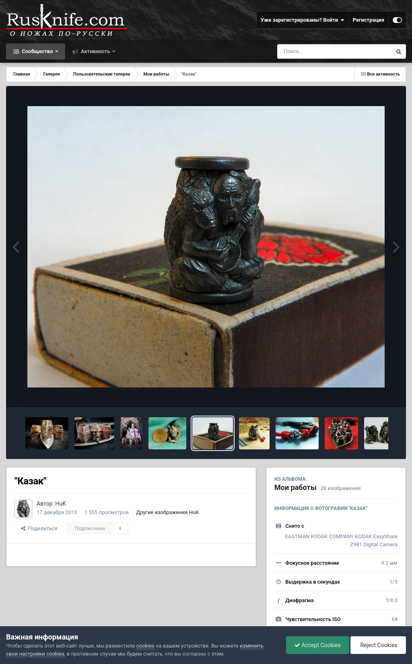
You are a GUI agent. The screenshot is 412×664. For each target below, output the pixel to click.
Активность (95, 51)
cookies (145, 646)
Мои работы (295, 487)
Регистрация (368, 20)
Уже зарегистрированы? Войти (302, 20)
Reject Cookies (378, 645)
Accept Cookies (318, 645)
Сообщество (37, 51)
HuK (60, 503)
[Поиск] (319, 51)
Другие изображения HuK (167, 512)
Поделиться (39, 528)
